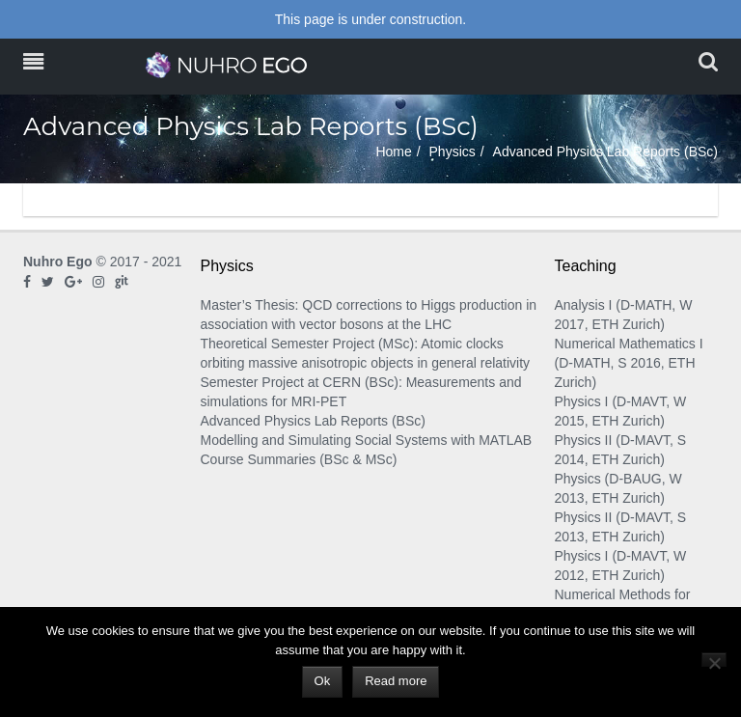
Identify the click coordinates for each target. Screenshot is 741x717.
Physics (452, 151)
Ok (323, 681)
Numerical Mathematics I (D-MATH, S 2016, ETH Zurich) (629, 363)
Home (393, 151)
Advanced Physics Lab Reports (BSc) (313, 420)
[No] (714, 659)
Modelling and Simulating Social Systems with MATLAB (367, 440)
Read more (395, 681)
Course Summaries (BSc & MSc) (299, 459)
